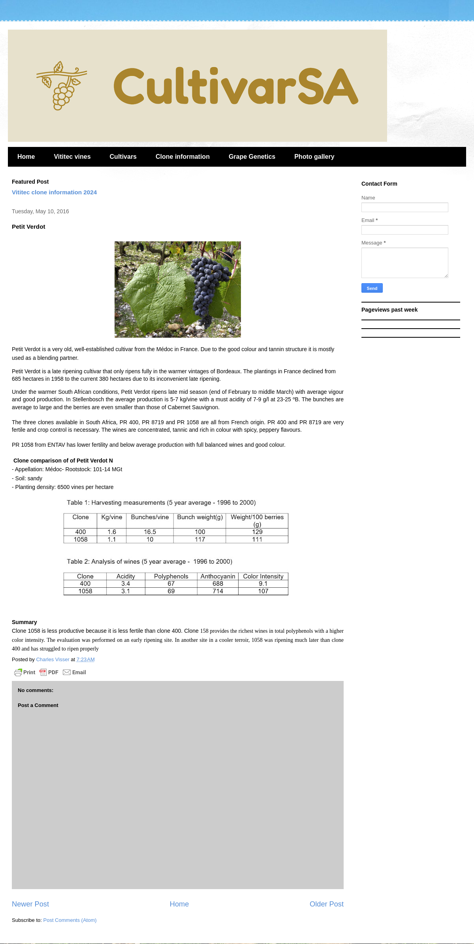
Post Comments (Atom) (70, 920)
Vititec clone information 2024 (54, 192)
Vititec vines (72, 156)
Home (26, 156)
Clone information (183, 156)
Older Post (327, 904)
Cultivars (123, 156)
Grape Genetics (252, 156)
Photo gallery (314, 156)
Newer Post (30, 904)
